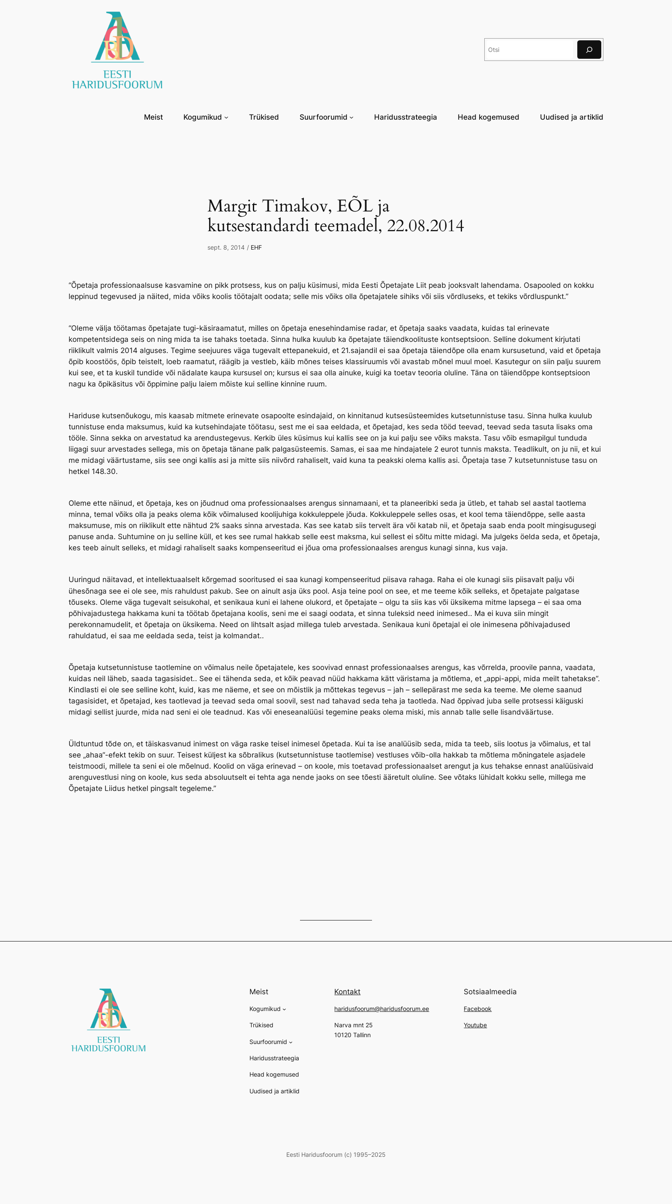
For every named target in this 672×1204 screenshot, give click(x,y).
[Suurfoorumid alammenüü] (351, 117)
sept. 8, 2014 (226, 247)
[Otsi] (589, 49)
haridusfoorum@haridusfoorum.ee (381, 1008)
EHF (256, 247)
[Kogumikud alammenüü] (226, 117)
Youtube (475, 1025)
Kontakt (347, 991)
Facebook (478, 1008)
